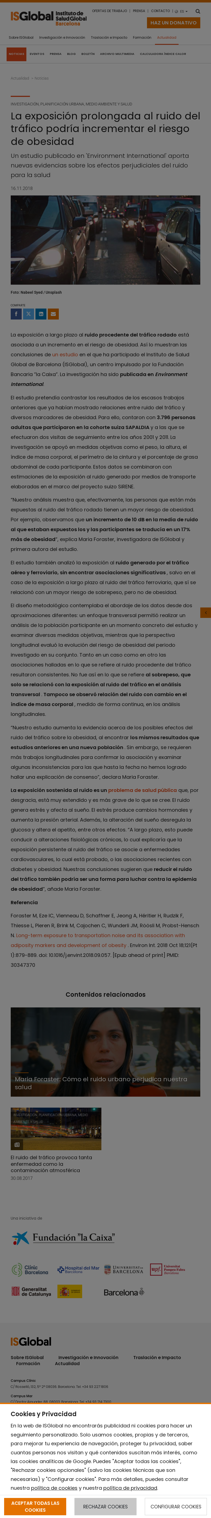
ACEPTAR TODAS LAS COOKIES (35, 1506)
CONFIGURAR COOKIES (176, 1506)
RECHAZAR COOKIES (105, 1506)
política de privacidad (130, 1488)
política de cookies (54, 1488)
